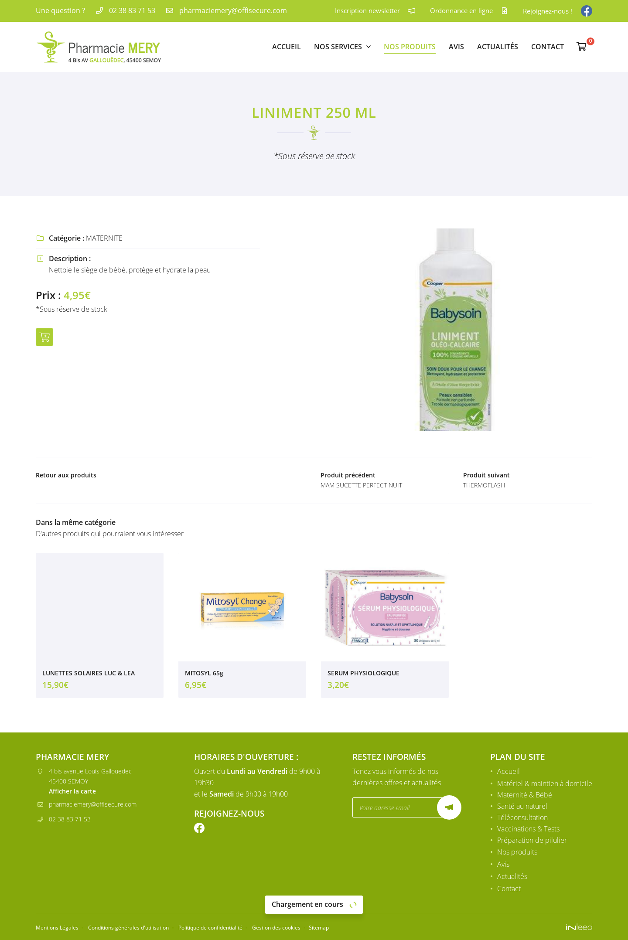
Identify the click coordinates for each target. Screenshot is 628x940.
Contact (547, 46)
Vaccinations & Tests (528, 830)
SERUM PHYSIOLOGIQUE (363, 675)
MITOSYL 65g (204, 675)
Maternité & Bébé (524, 796)
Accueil (286, 46)
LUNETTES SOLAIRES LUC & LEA (88, 675)
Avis (456, 46)
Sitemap (371, 927)
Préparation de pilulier (532, 841)
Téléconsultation (522, 819)
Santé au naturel (522, 807)
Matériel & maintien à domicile (544, 785)
